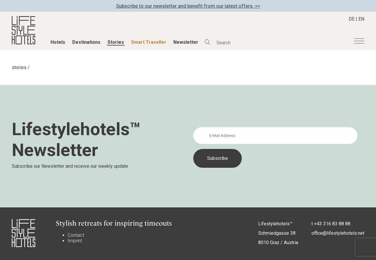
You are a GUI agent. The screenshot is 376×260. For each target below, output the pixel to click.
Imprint (75, 241)
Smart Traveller (148, 42)
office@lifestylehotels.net (337, 233)
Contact (76, 235)
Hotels (58, 42)
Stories (116, 42)
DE (352, 19)
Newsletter (185, 42)
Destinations (86, 42)
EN (361, 19)
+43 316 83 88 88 (332, 224)
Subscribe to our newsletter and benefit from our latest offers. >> (188, 6)
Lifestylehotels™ (275, 224)
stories (19, 67)
